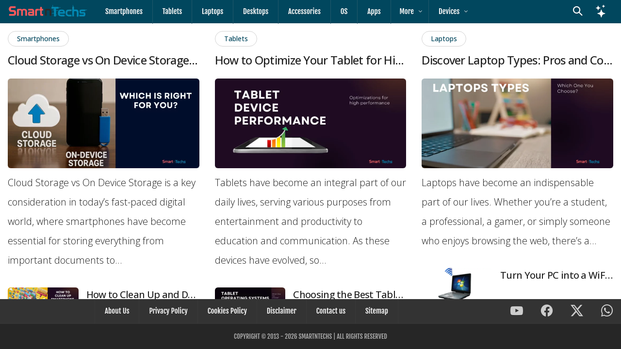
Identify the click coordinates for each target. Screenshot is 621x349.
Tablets (170, 11)
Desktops (249, 11)
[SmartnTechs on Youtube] (516, 312)
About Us (122, 312)
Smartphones (123, 11)
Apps (361, 11)
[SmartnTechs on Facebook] (546, 312)
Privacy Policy (171, 312)
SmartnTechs (315, 336)
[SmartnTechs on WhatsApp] (607, 312)
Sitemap (371, 312)
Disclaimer (280, 312)
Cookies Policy (228, 312)
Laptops (208, 11)
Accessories (296, 11)
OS (334, 11)
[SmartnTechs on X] (577, 312)
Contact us (328, 312)
